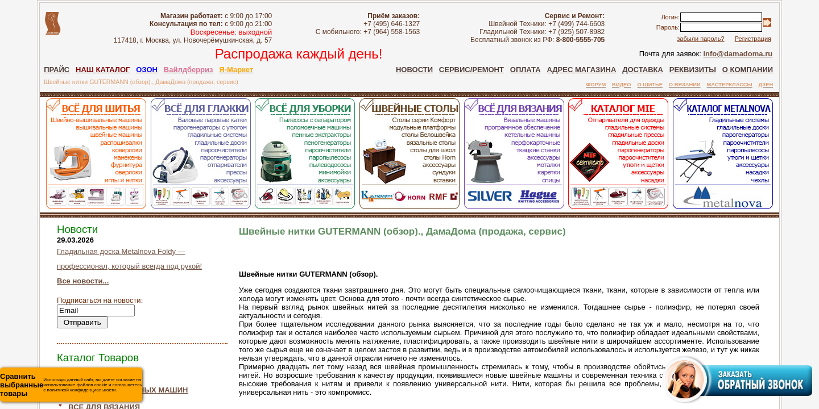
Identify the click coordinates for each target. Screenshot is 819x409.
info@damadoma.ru (737, 53)
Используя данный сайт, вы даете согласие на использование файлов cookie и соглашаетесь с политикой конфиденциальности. (71, 385)
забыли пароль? (700, 38)
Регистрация (753, 38)
